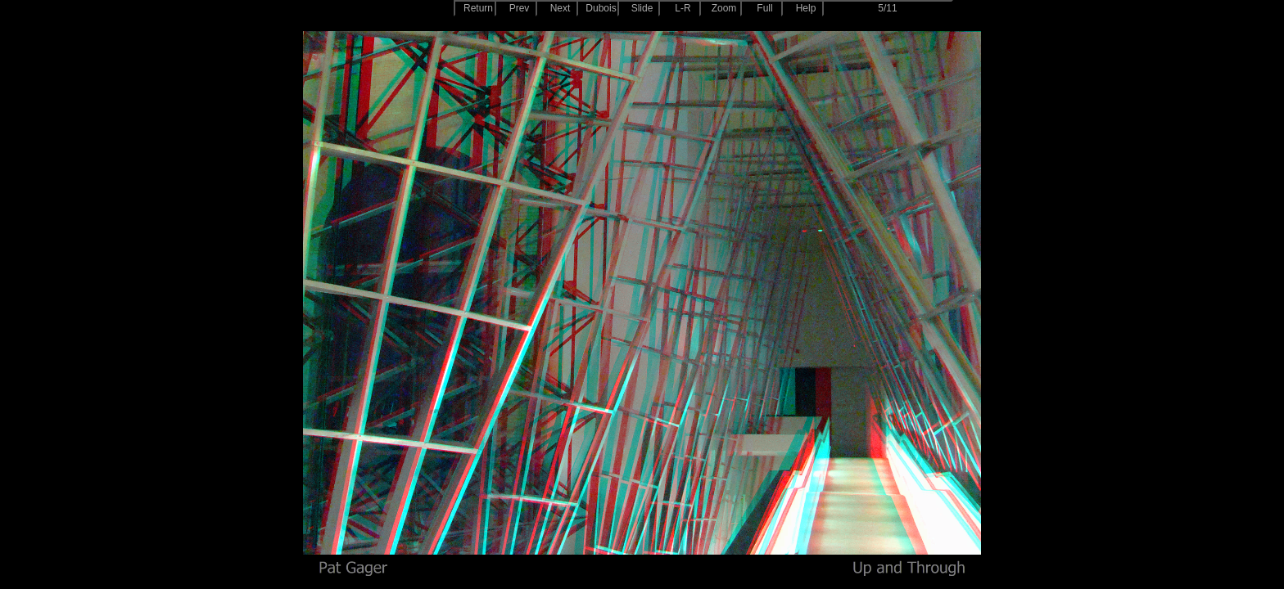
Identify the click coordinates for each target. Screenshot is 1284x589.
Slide (642, 8)
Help (806, 8)
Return (478, 8)
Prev (519, 8)
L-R (682, 8)
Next (560, 8)
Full (764, 8)
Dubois (600, 8)
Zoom (724, 8)
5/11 (887, 8)
